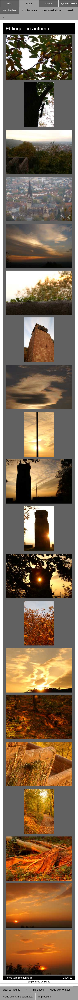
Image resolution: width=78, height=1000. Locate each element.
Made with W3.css (60, 989)
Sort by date (9, 10)
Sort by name (29, 10)
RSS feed (38, 989)
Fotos (29, 3)
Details (71, 10)
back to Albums (11, 989)
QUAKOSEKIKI (69, 3)
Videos (49, 3)
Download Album (52, 10)
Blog (9, 3)
